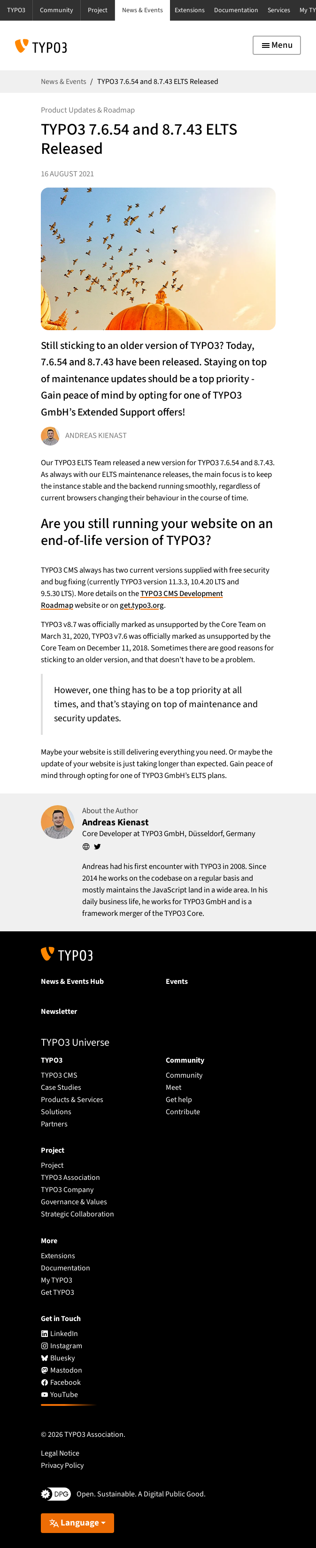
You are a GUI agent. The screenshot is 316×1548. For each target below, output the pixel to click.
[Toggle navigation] (277, 45)
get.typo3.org (142, 605)
